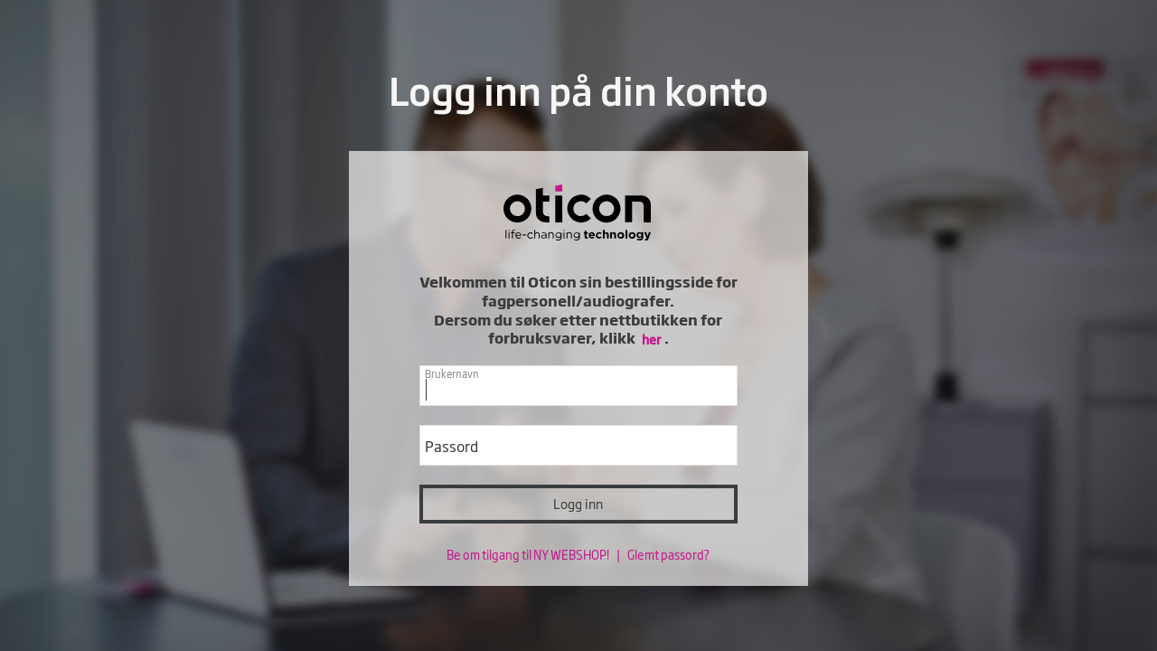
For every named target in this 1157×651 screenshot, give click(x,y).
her (651, 338)
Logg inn (578, 503)
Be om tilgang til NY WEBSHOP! (529, 554)
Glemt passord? (668, 554)
